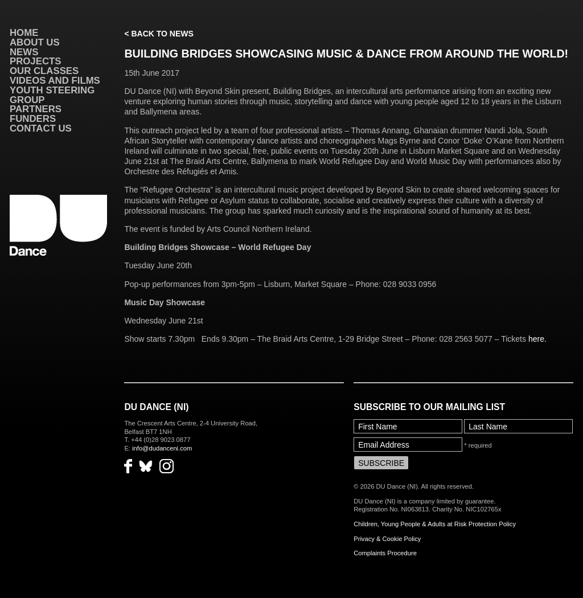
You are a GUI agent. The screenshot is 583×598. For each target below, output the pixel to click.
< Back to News (158, 33)
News (24, 52)
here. (537, 338)
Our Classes (44, 70)
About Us (35, 42)
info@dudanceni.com (162, 448)
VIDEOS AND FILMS (55, 80)
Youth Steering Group (52, 95)
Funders (33, 118)
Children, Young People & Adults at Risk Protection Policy (435, 524)
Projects (35, 61)
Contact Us (41, 128)
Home (24, 32)
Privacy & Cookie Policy (387, 538)
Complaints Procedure (385, 553)
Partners (35, 109)
